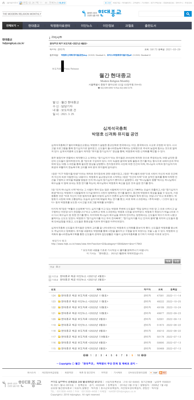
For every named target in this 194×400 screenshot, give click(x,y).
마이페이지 (126, 2)
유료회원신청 (168, 2)
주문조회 (188, 2)
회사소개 (31, 372)
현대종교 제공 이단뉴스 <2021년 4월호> (83, 276)
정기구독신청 (156, 2)
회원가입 (116, 2)
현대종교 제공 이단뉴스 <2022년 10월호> (84, 313)
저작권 (104, 372)
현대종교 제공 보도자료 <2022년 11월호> (84, 295)
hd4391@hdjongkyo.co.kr (122, 391)
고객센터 (136, 2)
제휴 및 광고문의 (87, 372)
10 (138, 355)
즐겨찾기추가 (12, 2)
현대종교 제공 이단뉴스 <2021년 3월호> (83, 279)
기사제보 (145, 2)
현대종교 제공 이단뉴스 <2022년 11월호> (84, 301)
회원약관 (69, 372)
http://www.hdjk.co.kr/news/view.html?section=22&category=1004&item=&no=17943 (96, 243)
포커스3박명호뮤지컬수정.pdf (119, 55)
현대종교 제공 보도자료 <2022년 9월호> (84, 319)
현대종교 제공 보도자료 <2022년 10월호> (84, 307)
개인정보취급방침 (50, 372)
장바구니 (179, 2)
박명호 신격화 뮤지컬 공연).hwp (74, 55)
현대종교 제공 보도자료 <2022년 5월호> (84, 348)
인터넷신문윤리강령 (137, 372)
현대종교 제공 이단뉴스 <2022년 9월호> (84, 325)
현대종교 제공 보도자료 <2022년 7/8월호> (85, 336)
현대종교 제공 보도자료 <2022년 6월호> (84, 342)
